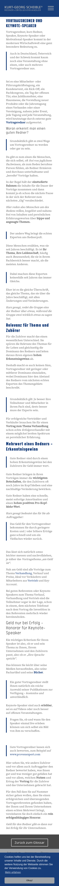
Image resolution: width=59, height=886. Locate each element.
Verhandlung (23, 573)
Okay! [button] (29, 880)
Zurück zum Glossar (30, 842)
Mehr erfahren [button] (13, 872)
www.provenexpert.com (25, 754)
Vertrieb (33, 580)
